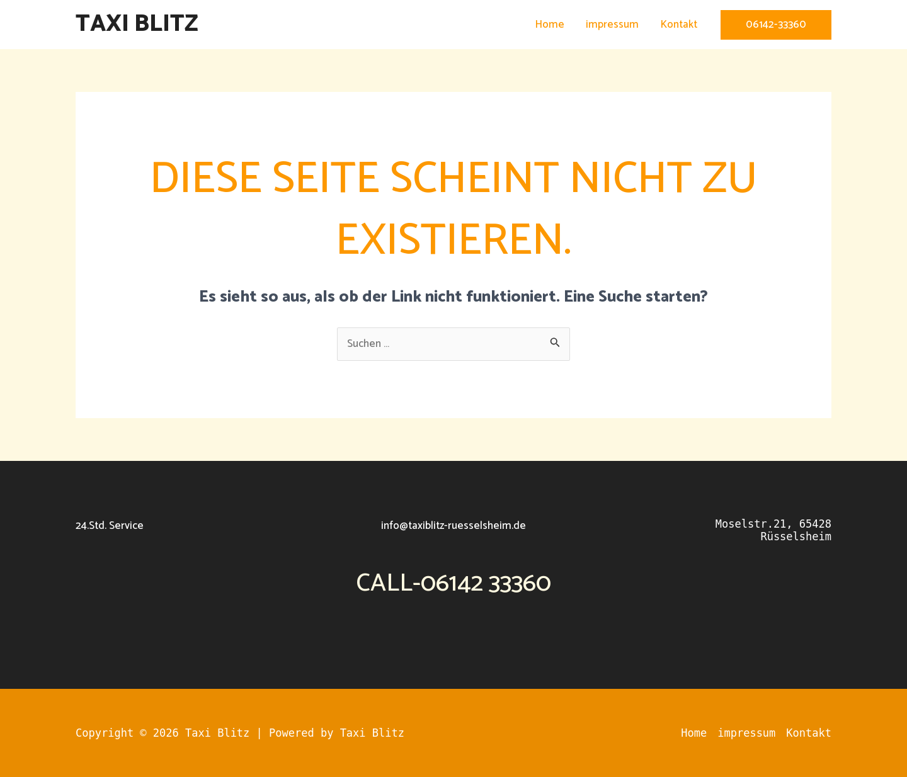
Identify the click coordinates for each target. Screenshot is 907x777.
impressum (612, 24)
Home (549, 24)
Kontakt (678, 24)
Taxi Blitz (137, 24)
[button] (776, 25)
